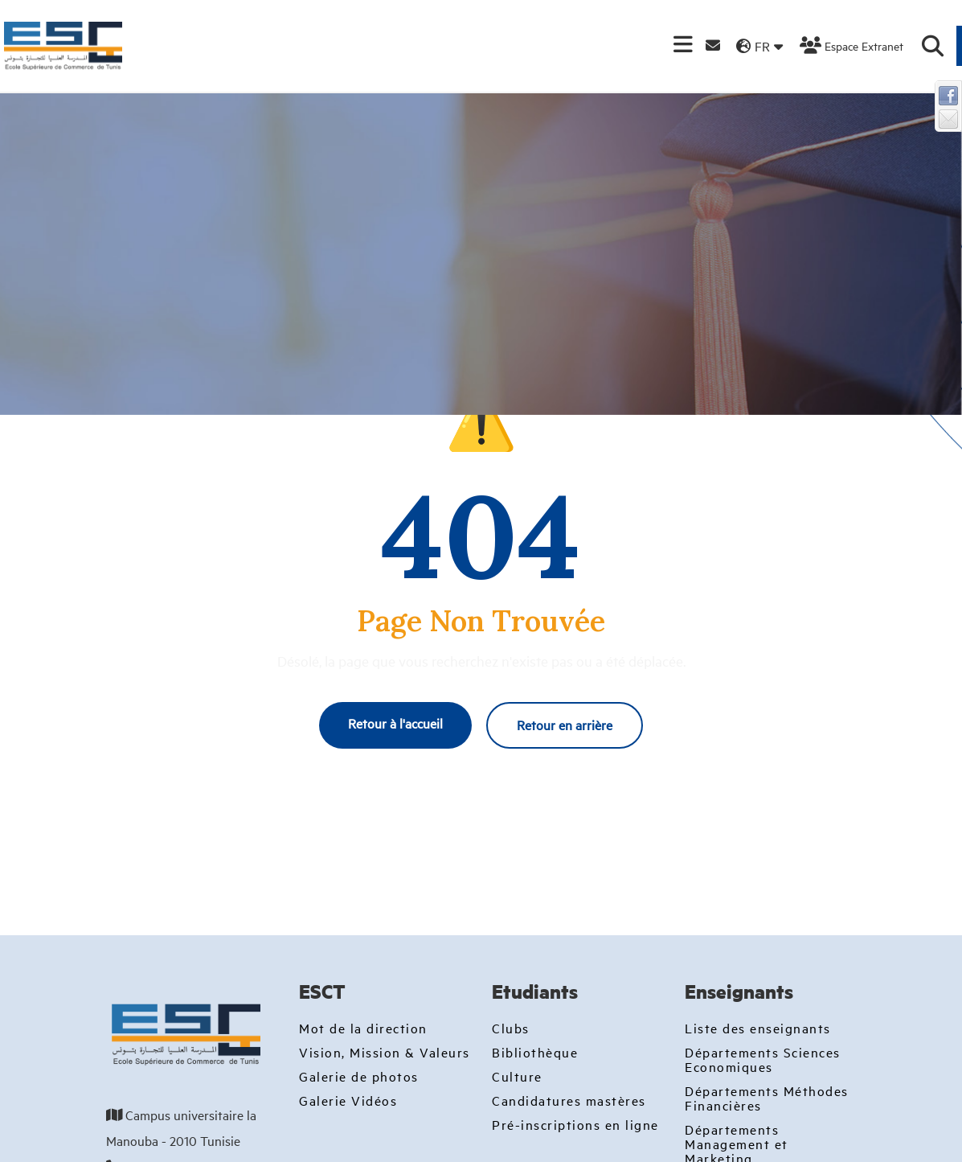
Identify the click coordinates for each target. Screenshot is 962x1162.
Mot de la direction (363, 1028)
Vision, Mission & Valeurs (384, 1052)
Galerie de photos (359, 1076)
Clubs (511, 1028)
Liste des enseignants (758, 1028)
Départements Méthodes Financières (767, 1098)
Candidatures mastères (569, 1100)
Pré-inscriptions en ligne (575, 1124)
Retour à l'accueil (395, 723)
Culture (517, 1076)
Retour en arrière (564, 724)
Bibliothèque (535, 1052)
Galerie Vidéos (348, 1100)
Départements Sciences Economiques (763, 1059)
